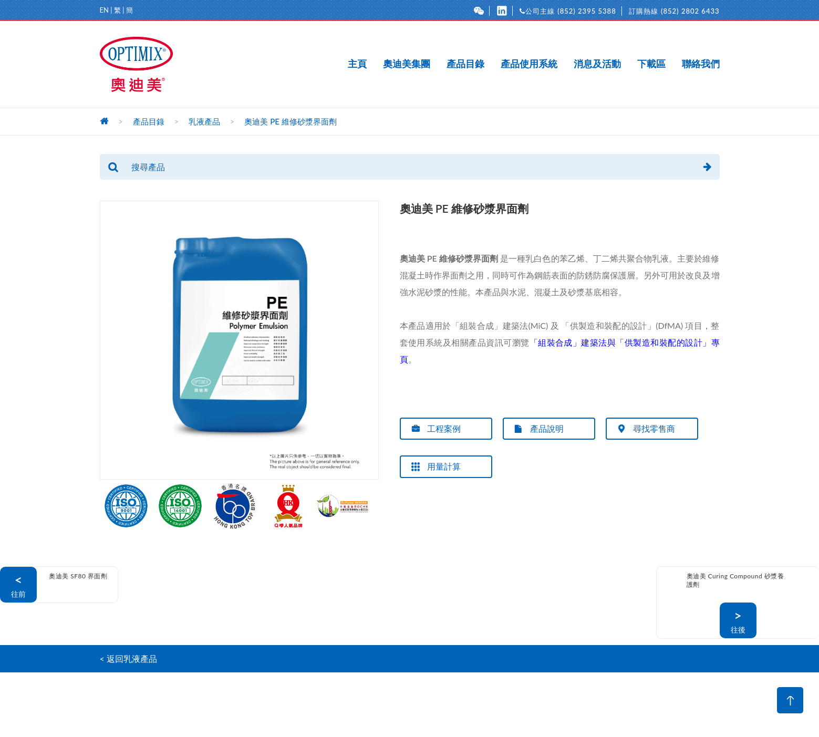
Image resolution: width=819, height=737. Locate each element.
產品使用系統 (529, 64)
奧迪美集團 (406, 64)
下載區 (651, 64)
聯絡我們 (701, 64)
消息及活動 (597, 64)
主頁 (357, 64)
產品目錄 (465, 64)
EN (104, 10)
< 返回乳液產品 (128, 658)
